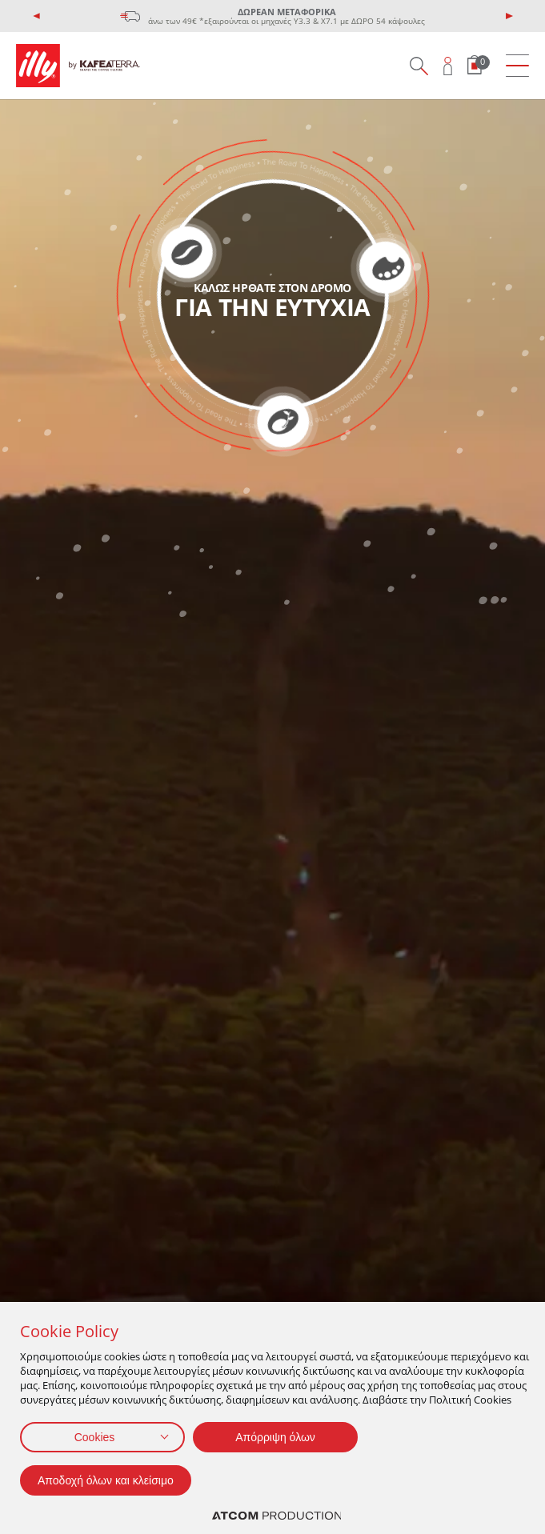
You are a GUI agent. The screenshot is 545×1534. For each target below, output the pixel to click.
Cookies (94, 1437)
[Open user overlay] (448, 65)
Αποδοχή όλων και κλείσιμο (106, 1480)
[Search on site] (418, 65)
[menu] (517, 66)
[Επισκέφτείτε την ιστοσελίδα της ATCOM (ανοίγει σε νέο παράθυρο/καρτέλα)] (277, 1516)
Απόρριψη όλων (275, 1437)
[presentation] (37, 16)
